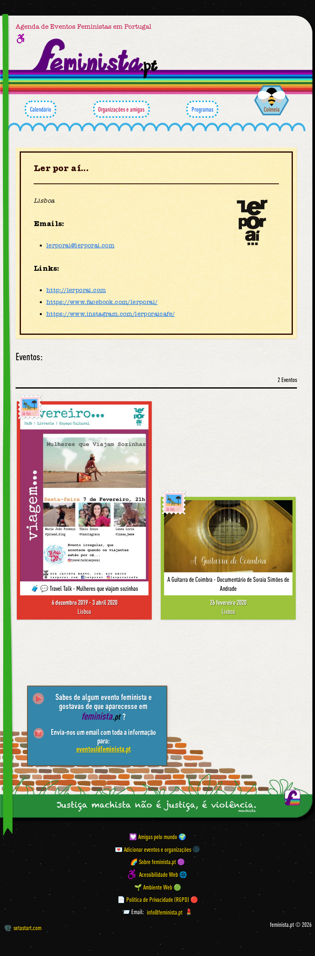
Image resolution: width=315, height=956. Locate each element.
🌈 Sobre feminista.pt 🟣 (157, 861)
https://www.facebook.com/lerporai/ (102, 302)
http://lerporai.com (76, 290)
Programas (202, 109)
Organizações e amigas (121, 109)
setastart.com (23, 927)
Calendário (40, 109)
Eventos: (29, 356)
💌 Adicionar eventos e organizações (153, 849)
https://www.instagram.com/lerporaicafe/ (110, 314)
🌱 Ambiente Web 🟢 (157, 886)
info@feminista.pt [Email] (165, 911)
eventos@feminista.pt (103, 748)
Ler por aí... (61, 168)
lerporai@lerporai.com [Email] (80, 245)
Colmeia (272, 109)
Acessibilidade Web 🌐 (163, 874)
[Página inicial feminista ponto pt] (95, 58)
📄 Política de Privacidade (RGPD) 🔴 (157, 899)
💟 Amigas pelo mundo (153, 836)
